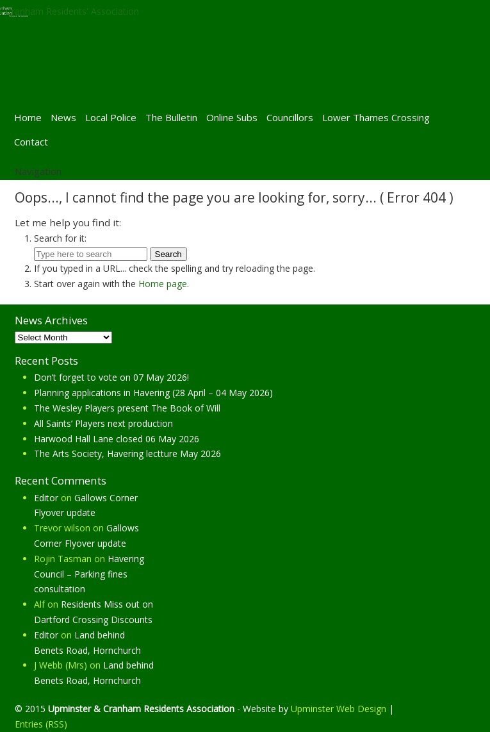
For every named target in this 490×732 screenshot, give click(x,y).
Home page (162, 284)
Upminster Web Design (338, 709)
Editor (46, 498)
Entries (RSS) (41, 724)
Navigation (38, 171)
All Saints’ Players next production (103, 423)
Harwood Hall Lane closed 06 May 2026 (116, 439)
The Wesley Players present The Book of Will (127, 408)
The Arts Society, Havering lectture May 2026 (127, 453)
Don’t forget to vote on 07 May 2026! (111, 377)
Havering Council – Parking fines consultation (89, 574)
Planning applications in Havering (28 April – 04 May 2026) (153, 393)
